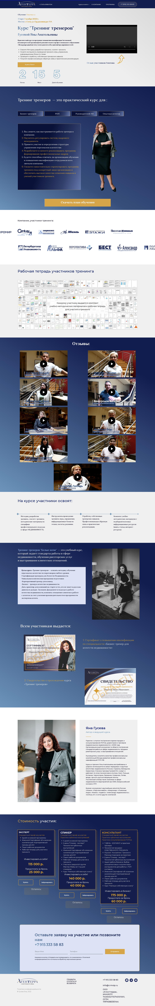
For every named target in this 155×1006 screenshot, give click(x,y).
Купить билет (30, 64)
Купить (25, 882)
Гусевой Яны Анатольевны (38, 34)
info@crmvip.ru (110, 985)
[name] (51, 951)
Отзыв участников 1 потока (100, 63)
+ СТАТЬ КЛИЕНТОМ (45, 4)
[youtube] (136, 980)
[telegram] (131, 980)
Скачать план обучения (77, 202)
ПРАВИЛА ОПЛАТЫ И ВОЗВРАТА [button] (71, 981)
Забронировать (47, 882)
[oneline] (86, 951)
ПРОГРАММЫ (110, 4)
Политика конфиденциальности (29, 989)
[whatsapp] (126, 980)
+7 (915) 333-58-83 (127, 4)
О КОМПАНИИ (96, 4)
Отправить (114, 951)
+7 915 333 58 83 (110, 980)
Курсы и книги (83, 4)
